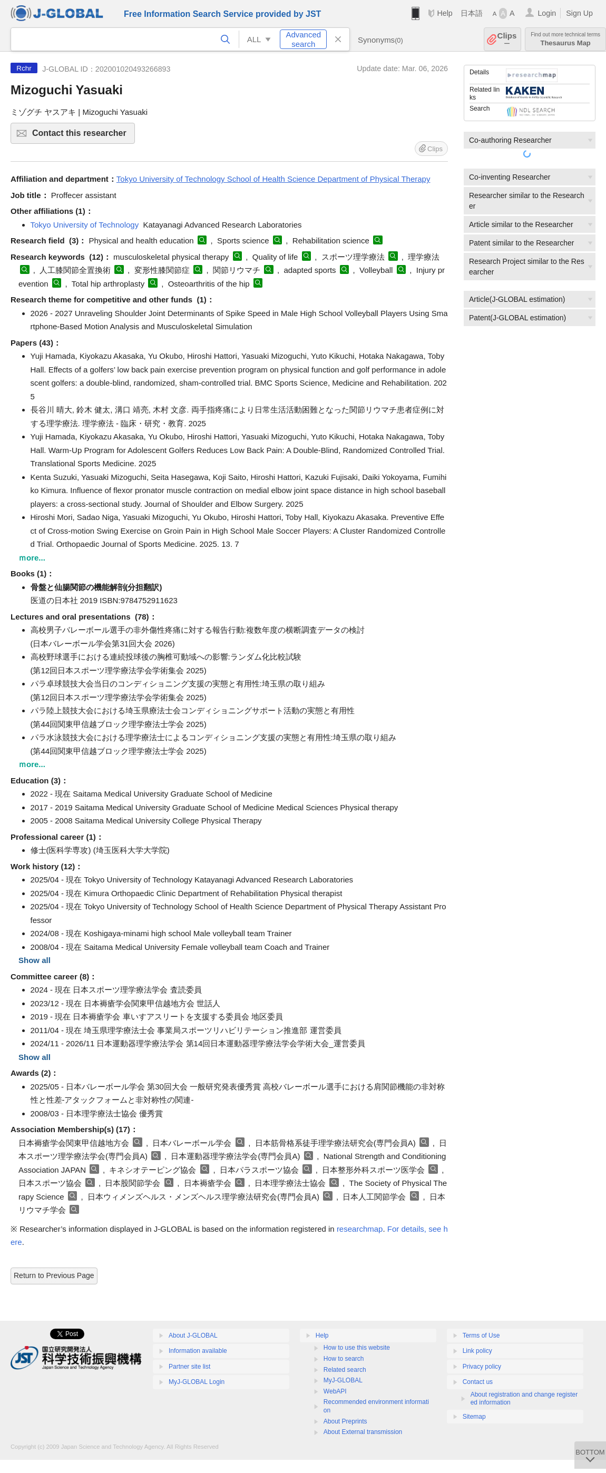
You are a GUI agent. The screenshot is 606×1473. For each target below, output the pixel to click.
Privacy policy (482, 1366)
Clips (507, 39)
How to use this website (357, 1347)
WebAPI (335, 1391)
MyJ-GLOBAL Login (196, 1382)
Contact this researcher (82, 136)
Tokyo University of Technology (85, 224)
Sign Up (579, 13)
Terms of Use (481, 1335)
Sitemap (474, 1416)
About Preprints (345, 1421)
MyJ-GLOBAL (343, 1380)
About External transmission (363, 1432)
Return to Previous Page (54, 1275)
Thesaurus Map (565, 39)
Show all (34, 960)
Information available (198, 1350)
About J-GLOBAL (193, 1335)
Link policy (477, 1350)
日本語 (472, 13)
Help (444, 13)
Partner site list (189, 1366)
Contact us (478, 1382)
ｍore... (31, 557)
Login (546, 13)
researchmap (360, 1228)
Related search (345, 1369)
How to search (344, 1358)
